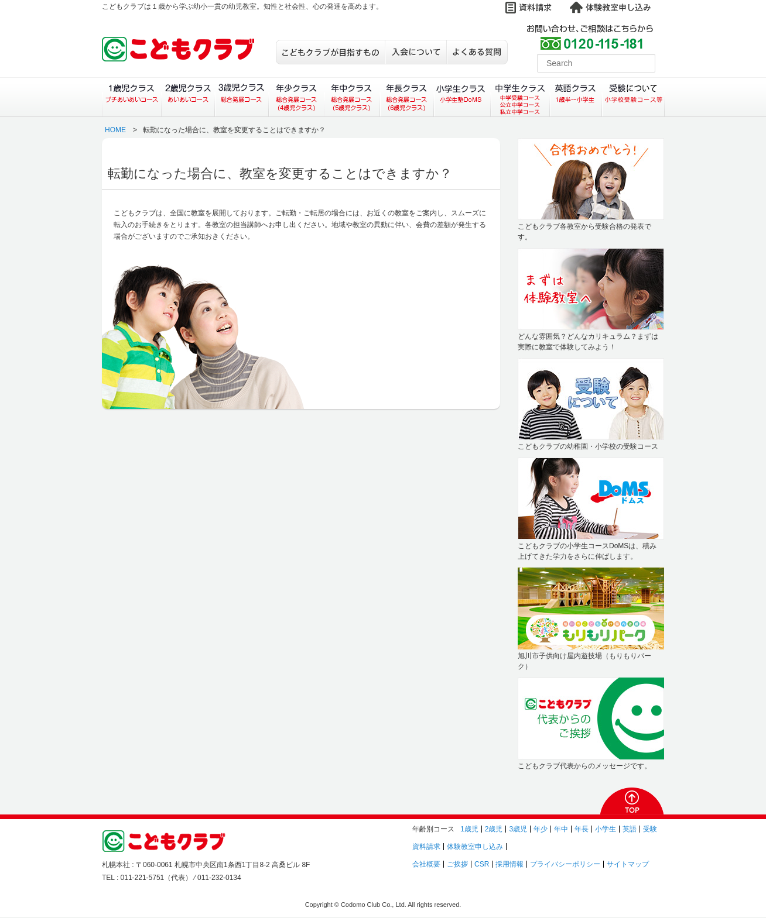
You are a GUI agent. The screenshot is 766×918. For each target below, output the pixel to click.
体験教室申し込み (475, 847)
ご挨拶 (457, 864)
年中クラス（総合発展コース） (351, 97)
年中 (561, 829)
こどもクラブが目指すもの (330, 52)
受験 (650, 829)
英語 (630, 829)
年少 (541, 829)
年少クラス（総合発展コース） (296, 97)
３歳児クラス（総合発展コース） (241, 97)
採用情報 (509, 864)
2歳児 (494, 829)
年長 (581, 829)
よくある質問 (477, 52)
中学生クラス (520, 97)
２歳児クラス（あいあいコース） (187, 97)
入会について (415, 52)
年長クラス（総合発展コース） (406, 97)
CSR (481, 864)
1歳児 (469, 829)
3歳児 (518, 829)
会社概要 (426, 864)
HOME (115, 130)
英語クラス (576, 97)
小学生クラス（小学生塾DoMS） (462, 97)
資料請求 (426, 847)
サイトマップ (628, 864)
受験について (633, 97)
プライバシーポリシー (565, 864)
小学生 (605, 829)
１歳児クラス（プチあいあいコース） (131, 97)
